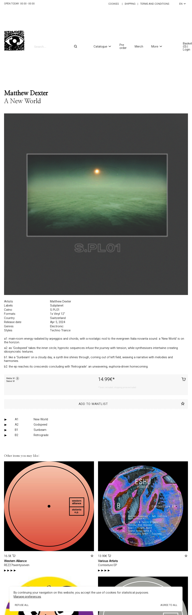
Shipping (130, 4)
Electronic (57, 326)
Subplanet (56, 305)
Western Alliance (15, 561)
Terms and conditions (154, 4)
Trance (65, 330)
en (182, 4)
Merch (139, 46)
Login (186, 49)
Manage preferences (27, 596)
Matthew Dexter (26, 93)
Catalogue (102, 46)
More (156, 46)
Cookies (113, 4)
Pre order (123, 46)
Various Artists (108, 561)
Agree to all (168, 605)
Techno (55, 330)
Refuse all (22, 605)
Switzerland (58, 318)
